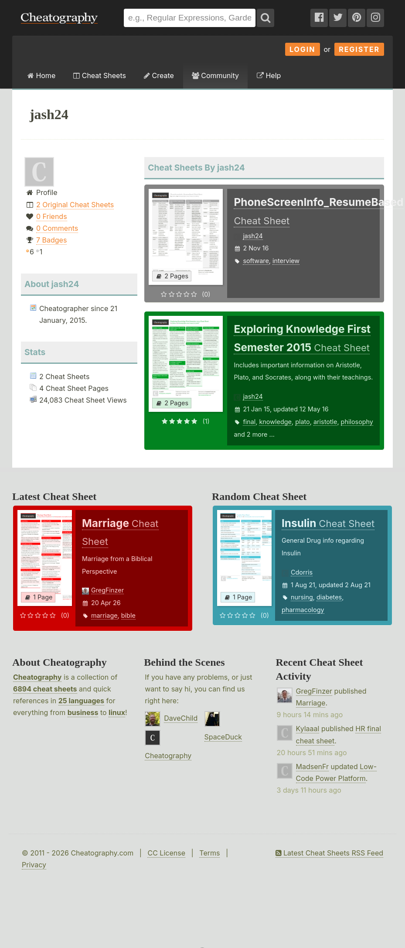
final (249, 421)
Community (215, 75)
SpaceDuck (223, 736)
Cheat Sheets (99, 75)
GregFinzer (107, 590)
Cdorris (302, 572)
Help (269, 75)
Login (302, 49)
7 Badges (51, 240)
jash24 (253, 236)
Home (41, 75)
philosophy (357, 421)
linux (117, 712)
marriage (104, 615)
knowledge (275, 421)
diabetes (329, 597)
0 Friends (51, 216)
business (83, 712)
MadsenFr (312, 766)
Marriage (311, 702)
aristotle (325, 421)
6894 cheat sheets (45, 688)
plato (302, 421)
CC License (166, 853)
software (256, 260)
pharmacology (303, 609)
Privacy (34, 864)
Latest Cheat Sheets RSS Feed (329, 853)
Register (359, 49)
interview (285, 260)
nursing (302, 597)
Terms (209, 853)
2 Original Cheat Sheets (75, 204)
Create (159, 75)
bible (128, 615)
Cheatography (37, 677)
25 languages (81, 700)
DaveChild (180, 718)
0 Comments (57, 228)
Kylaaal (308, 728)
